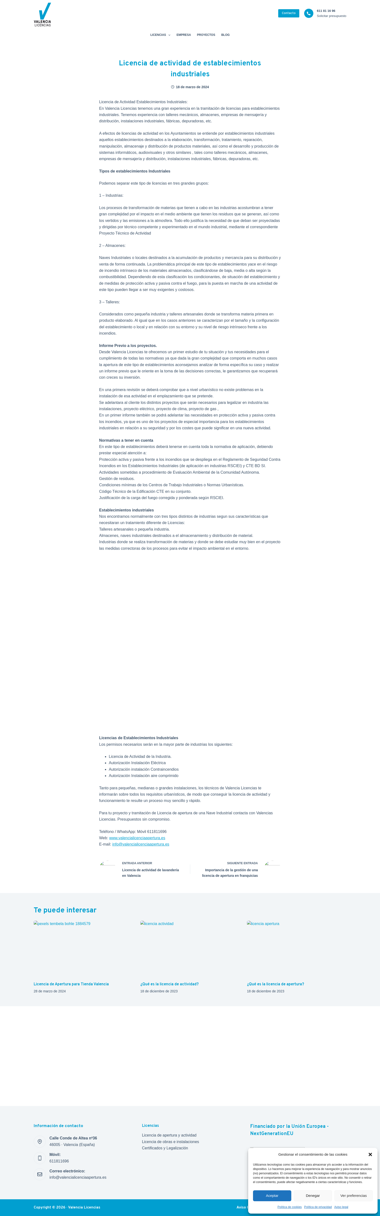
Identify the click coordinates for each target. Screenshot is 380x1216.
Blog (225, 35)
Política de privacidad (318, 1207)
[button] (370, 1154)
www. (114, 838)
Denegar (313, 1195)
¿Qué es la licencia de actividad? (169, 984)
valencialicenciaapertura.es (142, 838)
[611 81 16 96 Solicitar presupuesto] (308, 13)
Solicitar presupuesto (331, 16)
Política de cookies (289, 1207)
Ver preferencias (353, 1195)
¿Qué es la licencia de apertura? (275, 984)
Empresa (183, 35)
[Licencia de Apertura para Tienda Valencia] (83, 949)
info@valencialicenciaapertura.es (140, 844)
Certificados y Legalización (165, 1148)
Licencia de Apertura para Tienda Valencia (71, 984)
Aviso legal (341, 1207)
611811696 (59, 1161)
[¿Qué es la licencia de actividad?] (190, 949)
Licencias (161, 35)
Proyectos (206, 35)
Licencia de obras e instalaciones (170, 1142)
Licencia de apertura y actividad (169, 1135)
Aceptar (272, 1195)
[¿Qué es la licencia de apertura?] (296, 949)
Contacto (289, 13)
